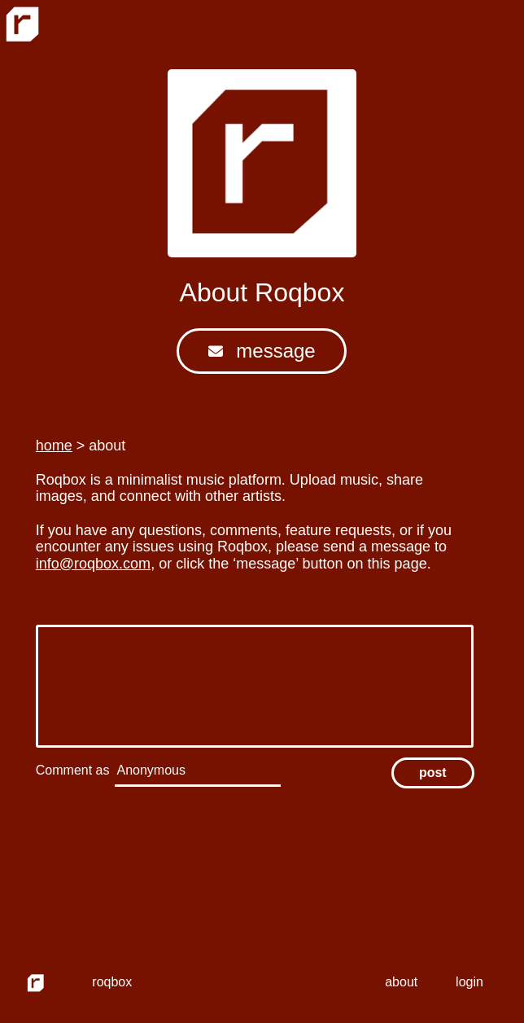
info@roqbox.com (93, 563)
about (401, 982)
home (54, 445)
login (469, 982)
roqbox (112, 982)
